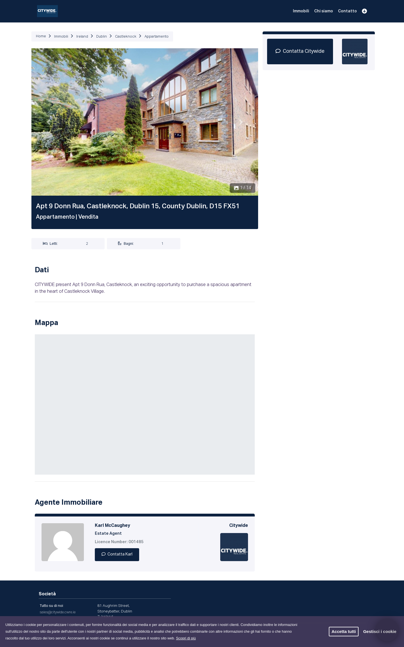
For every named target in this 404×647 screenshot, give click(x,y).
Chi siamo (323, 11)
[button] (48, 122)
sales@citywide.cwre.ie (57, 612)
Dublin (101, 36)
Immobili (301, 11)
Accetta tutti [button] (344, 631)
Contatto (347, 11)
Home (41, 36)
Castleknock (125, 36)
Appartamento (156, 36)
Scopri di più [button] (186, 638)
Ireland (82, 36)
